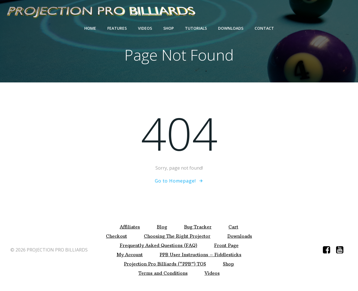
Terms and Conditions (163, 273)
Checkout (116, 236)
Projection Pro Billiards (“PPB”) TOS (165, 263)
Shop (168, 28)
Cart (233, 226)
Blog (162, 226)
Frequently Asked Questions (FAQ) (158, 245)
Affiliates (130, 226)
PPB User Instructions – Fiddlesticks (200, 254)
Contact (264, 28)
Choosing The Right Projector (177, 236)
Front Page (226, 245)
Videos (145, 28)
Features (117, 28)
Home (90, 28)
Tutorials (196, 28)
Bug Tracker (198, 226)
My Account (130, 254)
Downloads (230, 28)
